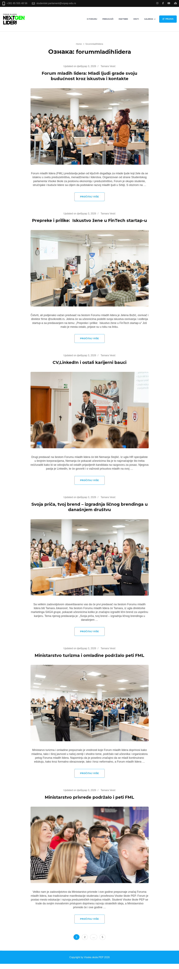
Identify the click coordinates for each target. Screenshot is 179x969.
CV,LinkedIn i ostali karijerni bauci (90, 367)
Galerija (148, 19)
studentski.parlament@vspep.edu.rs (56, 3)
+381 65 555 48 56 (17, 3)
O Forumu (92, 19)
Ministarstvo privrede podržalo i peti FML (89, 802)
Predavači (107, 19)
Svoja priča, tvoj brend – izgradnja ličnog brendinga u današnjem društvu (89, 512)
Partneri (123, 19)
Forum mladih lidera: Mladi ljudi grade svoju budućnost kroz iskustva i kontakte (89, 75)
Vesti (136, 19)
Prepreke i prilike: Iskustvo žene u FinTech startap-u (89, 223)
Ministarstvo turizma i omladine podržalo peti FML (90, 660)
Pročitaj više (89, 196)
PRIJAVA (167, 19)
